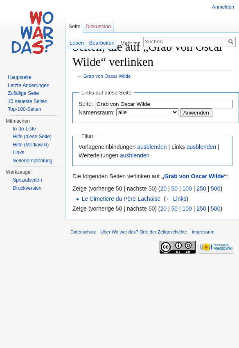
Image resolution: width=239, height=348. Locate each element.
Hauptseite (19, 77)
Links (18, 152)
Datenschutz (83, 231)
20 (163, 188)
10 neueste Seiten (27, 101)
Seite (74, 26)
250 (201, 188)
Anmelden (223, 7)
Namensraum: (97, 112)
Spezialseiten (27, 180)
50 (174, 188)
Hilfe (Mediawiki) (31, 145)
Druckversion (27, 188)
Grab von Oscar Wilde (107, 76)
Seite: (86, 104)
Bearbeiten (102, 43)
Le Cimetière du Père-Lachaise (120, 198)
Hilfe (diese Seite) (32, 136)
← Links (176, 198)
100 (187, 188)
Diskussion (98, 26)
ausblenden (152, 147)
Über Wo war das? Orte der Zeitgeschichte (143, 231)
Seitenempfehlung (32, 161)
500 (215, 188)
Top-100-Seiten (24, 109)
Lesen (77, 43)
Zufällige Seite (23, 93)
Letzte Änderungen (28, 85)
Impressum (203, 231)
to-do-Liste (24, 129)
